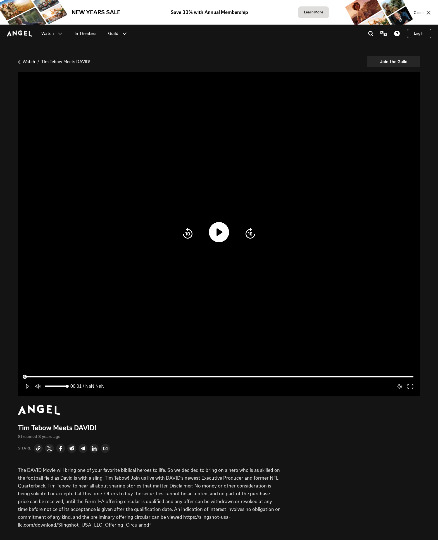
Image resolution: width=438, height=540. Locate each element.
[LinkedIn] (94, 448)
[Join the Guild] (393, 61)
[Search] (370, 33)
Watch (29, 61)
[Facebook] (60, 448)
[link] (85, 33)
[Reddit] (71, 448)
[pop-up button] (400, 386)
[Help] (397, 33)
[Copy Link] (38, 448)
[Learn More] (313, 12)
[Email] (105, 448)
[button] (60, 33)
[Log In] (419, 33)
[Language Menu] (383, 33)
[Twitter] (49, 448)
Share (25, 448)
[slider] (219, 377)
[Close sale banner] (422, 13)
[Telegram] (82, 448)
